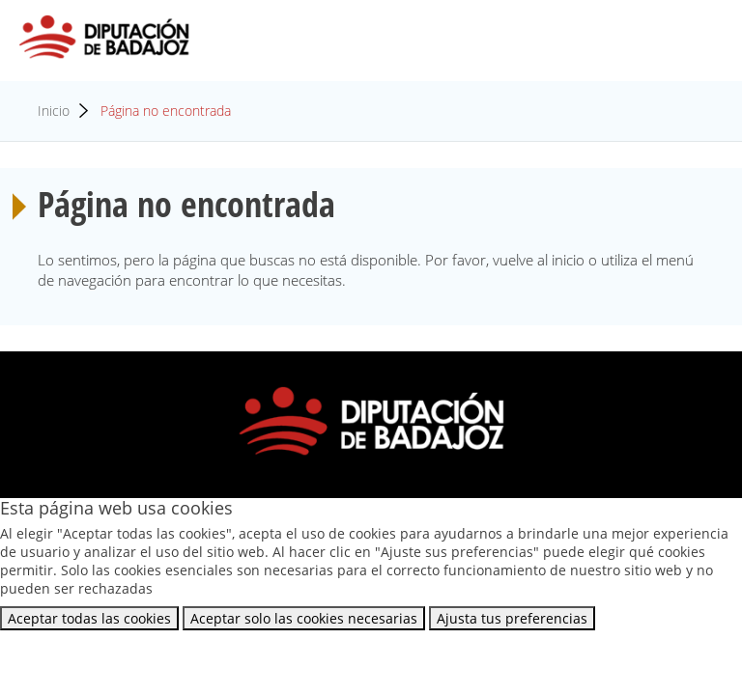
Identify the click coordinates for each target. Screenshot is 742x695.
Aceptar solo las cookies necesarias (303, 618)
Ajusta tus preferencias (512, 618)
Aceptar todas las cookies (89, 618)
